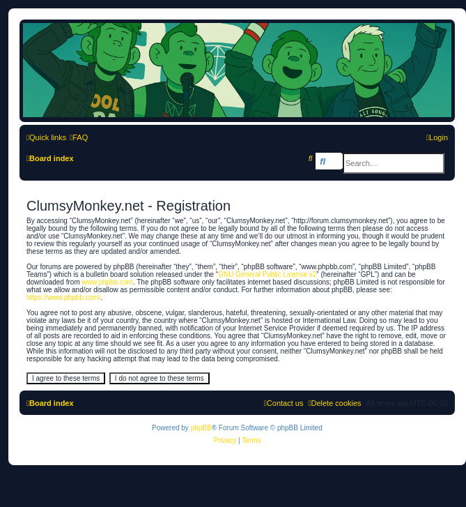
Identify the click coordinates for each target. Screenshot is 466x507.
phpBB (201, 428)
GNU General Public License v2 (267, 274)
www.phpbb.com (107, 282)
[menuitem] (79, 137)
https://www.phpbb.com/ (63, 297)
